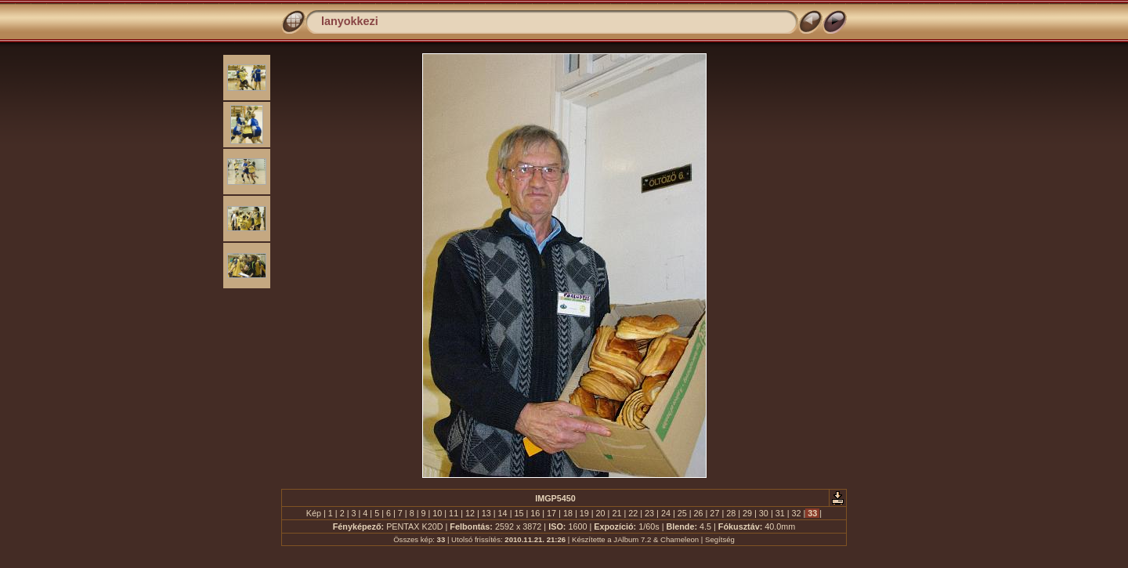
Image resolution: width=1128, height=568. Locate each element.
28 (731, 513)
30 (764, 513)
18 (568, 513)
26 (699, 513)
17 (551, 513)
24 (666, 513)
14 (503, 513)
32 (797, 513)
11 (453, 513)
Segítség (720, 539)
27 (714, 513)
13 (486, 513)
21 (616, 513)
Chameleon (679, 539)
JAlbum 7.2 (632, 539)
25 (682, 513)
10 (437, 513)
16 (535, 513)
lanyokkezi (349, 21)
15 (519, 513)
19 (584, 513)
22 (633, 513)
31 (780, 513)
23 (649, 513)
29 (747, 513)
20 (601, 513)
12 (470, 513)
